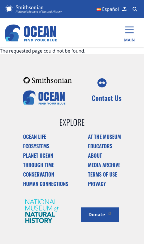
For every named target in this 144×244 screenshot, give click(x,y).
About (95, 155)
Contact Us (106, 97)
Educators (100, 146)
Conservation (38, 174)
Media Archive (104, 165)
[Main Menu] (129, 33)
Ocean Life (34, 136)
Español (110, 9)
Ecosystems (36, 146)
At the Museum (104, 136)
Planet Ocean (38, 155)
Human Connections (46, 183)
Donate (100, 214)
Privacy (97, 183)
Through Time (38, 165)
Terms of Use (102, 174)
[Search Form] (134, 9)
